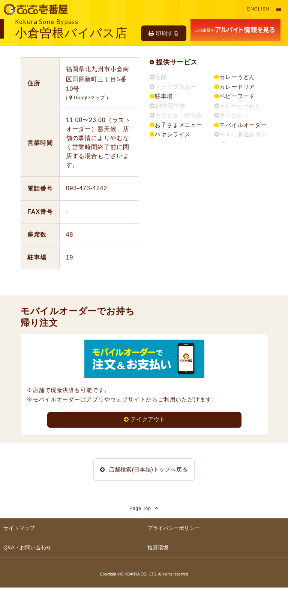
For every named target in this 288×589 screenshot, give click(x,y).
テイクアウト (144, 419)
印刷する (163, 33)
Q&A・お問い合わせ (27, 549)
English (258, 9)
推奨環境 (157, 549)
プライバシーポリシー (173, 529)
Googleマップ (87, 97)
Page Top (144, 509)
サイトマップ (19, 529)
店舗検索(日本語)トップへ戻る (144, 470)
